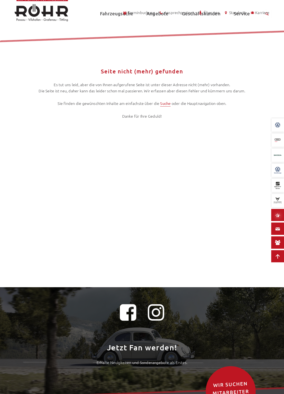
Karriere (259, 12)
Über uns (209, 13)
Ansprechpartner (176, 13)
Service (242, 27)
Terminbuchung (139, 12)
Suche (165, 103)
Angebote (157, 27)
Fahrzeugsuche (116, 27)
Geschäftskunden (201, 27)
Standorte (235, 13)
